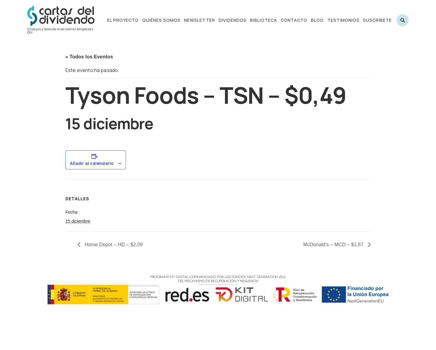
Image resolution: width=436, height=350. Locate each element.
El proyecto (123, 20)
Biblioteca (263, 20)
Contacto (294, 20)
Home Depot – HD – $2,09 (113, 244)
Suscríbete (377, 20)
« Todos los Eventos (89, 56)
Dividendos (232, 20)
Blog (317, 20)
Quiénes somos (161, 20)
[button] (403, 20)
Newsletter (199, 20)
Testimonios (343, 20)
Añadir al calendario (92, 163)
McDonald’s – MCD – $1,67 (334, 244)
